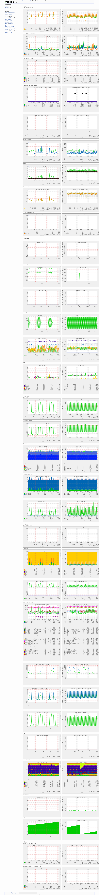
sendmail (7, 28)
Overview (18, 0)
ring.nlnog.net (26, 0)
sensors (7, 29)
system (41, 2)
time (44, 2)
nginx (6, 23)
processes (36, 2)
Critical (7, 6)
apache (7, 17)
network (32, 2)
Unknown (7, 9)
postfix (7, 25)
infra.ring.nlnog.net (10, 12)
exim (6, 20)
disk (28, 2)
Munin (17, 894)
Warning (7, 7)
